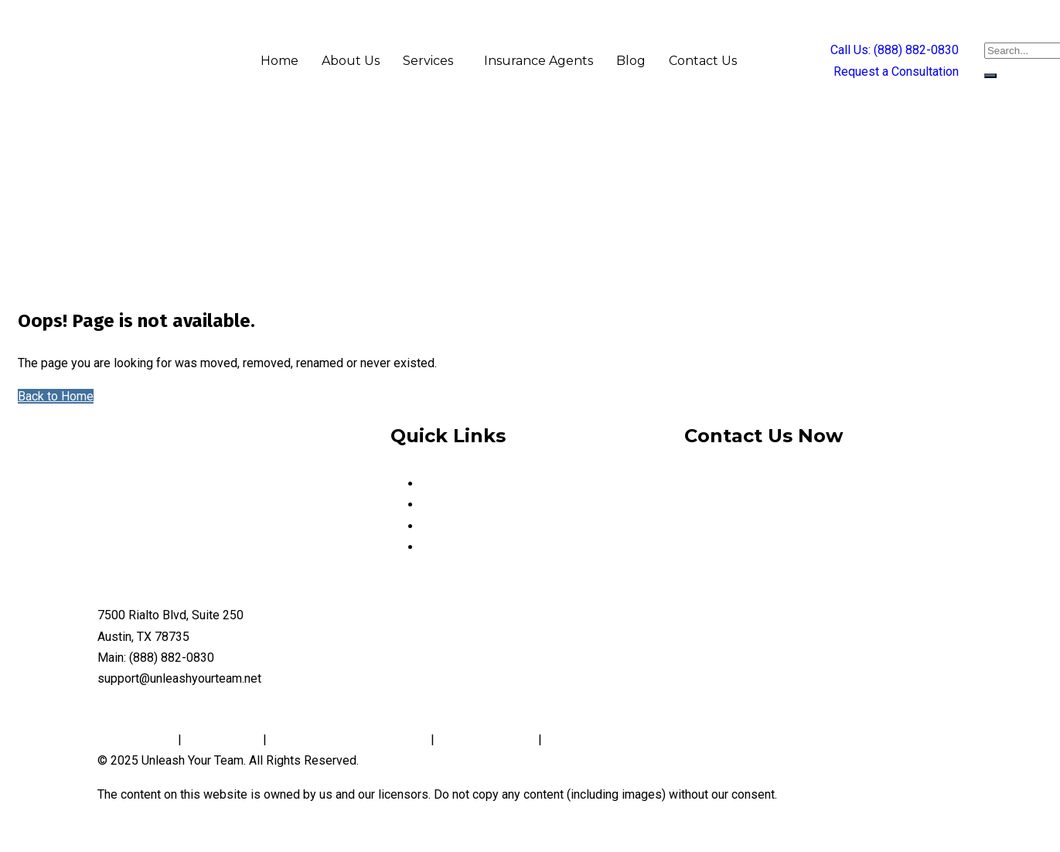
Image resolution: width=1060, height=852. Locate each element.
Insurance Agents (538, 60)
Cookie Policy (222, 739)
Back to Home (56, 396)
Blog (631, 60)
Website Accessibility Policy (623, 739)
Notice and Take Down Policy (349, 739)
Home (279, 60)
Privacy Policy (137, 739)
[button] (431, 61)
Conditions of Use (486, 739)
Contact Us (703, 60)
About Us (351, 60)
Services (428, 60)
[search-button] (990, 75)
